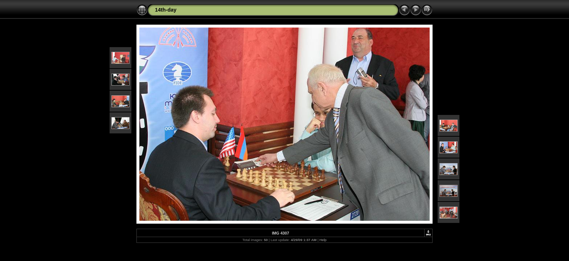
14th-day (165, 10)
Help (323, 240)
